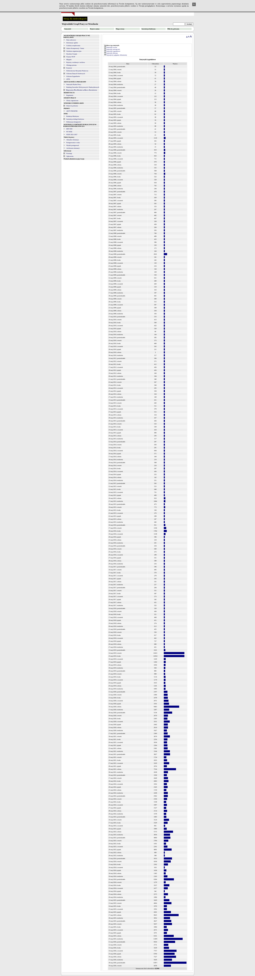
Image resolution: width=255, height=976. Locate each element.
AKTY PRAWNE (72, 111)
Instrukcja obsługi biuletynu (75, 119)
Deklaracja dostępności (73, 122)
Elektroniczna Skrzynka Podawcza (77, 71)
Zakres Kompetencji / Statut (75, 48)
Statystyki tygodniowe (113, 51)
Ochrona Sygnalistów (73, 76)
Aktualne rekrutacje (72, 140)
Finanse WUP (70, 57)
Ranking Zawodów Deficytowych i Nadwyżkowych (82, 87)
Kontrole (69, 68)
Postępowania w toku (73, 142)
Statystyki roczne (111, 47)
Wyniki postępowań (72, 145)
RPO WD (69, 129)
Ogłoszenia (70, 156)
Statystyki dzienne (112, 53)
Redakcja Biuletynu (72, 116)
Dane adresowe (71, 40)
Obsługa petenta (71, 65)
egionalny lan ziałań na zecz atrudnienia (81, 90)
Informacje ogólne (72, 43)
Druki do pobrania (72, 106)
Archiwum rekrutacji (73, 148)
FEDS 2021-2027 (71, 134)
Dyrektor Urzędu (71, 54)
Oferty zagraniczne (72, 100)
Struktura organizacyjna (73, 51)
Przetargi (69, 153)
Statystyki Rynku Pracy (73, 84)
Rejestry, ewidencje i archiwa (75, 62)
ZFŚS (68, 79)
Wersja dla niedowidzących (75, 19)
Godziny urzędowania (73, 45)
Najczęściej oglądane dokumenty (116, 55)
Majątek (69, 59)
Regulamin (69, 95)
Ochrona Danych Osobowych (75, 73)
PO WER (69, 132)
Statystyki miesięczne (113, 49)
